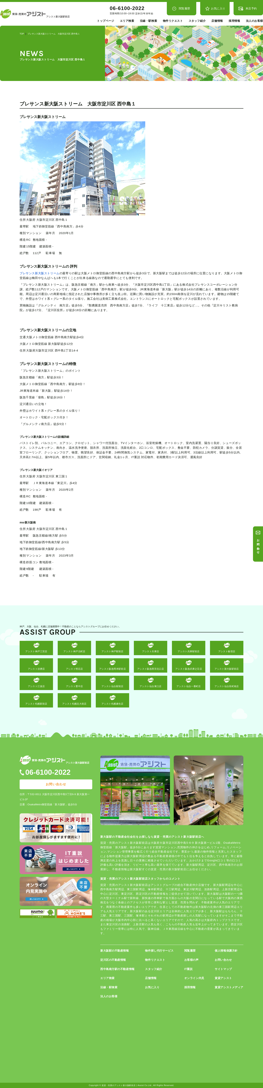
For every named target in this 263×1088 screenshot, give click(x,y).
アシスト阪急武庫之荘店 (188, 669)
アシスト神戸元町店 (74, 651)
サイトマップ (223, 969)
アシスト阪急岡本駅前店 (112, 669)
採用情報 (234, 20)
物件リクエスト (173, 20)
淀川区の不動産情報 (113, 959)
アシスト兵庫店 (150, 651)
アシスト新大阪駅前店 (227, 669)
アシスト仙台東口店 (150, 686)
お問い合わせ (258, 545)
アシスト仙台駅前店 (112, 686)
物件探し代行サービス (159, 950)
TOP (22, 34)
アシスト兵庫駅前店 (188, 651)
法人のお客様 (254, 20)
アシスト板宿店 (226, 651)
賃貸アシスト (223, 978)
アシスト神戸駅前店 (112, 651)
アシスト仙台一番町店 (188, 686)
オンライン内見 (194, 978)
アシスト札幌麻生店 (112, 703)
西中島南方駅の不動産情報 (117, 969)
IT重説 (188, 969)
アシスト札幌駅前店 (36, 703)
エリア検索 (127, 20)
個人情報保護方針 (226, 950)
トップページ (105, 20)
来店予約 (251, 8)
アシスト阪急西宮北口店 (150, 669)
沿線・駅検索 (148, 20)
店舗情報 (217, 20)
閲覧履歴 (184, 8)
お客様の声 (191, 959)
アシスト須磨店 (36, 669)
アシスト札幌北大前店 (74, 703)
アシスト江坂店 (36, 686)
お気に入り (218, 8)
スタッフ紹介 (197, 20)
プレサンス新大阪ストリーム (39, 273)
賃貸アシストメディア (229, 987)
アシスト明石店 (74, 669)
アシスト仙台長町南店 (227, 686)
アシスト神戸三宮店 (36, 651)
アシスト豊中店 (74, 686)
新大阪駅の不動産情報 (114, 950)
